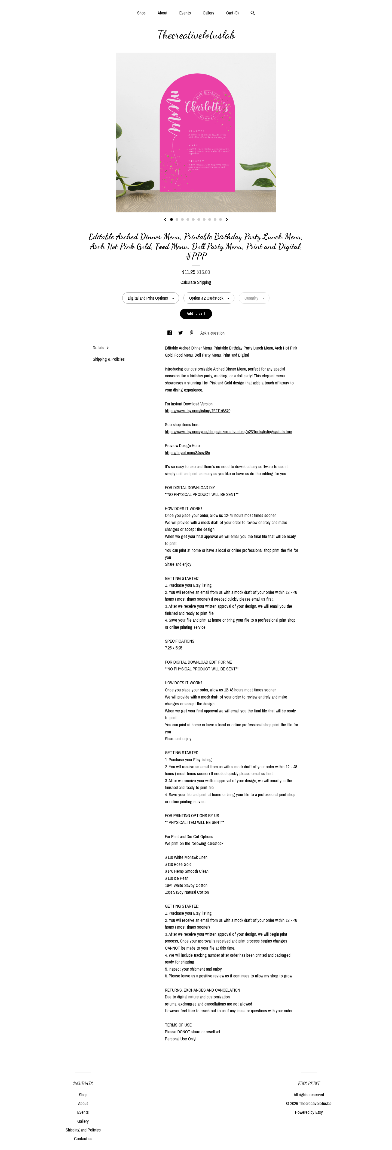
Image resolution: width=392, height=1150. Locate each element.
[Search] (253, 14)
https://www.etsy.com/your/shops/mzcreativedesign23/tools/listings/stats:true (228, 432)
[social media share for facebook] (170, 333)
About (162, 13)
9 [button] (215, 219)
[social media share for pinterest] (192, 333)
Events (185, 13)
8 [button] (209, 219)
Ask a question (212, 333)
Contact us (83, 1139)
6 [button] (198, 219)
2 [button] (177, 219)
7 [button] (204, 219)
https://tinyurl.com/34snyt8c (187, 453)
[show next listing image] (227, 220)
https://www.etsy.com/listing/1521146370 (197, 411)
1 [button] (171, 219)
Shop (141, 13)
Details (101, 348)
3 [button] (182, 219)
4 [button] (187, 219)
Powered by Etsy (309, 1112)
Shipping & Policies (109, 359)
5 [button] (193, 219)
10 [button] (220, 219)
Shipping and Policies (83, 1130)
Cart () (232, 13)
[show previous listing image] (165, 220)
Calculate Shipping (195, 282)
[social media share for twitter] (181, 333)
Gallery (208, 13)
